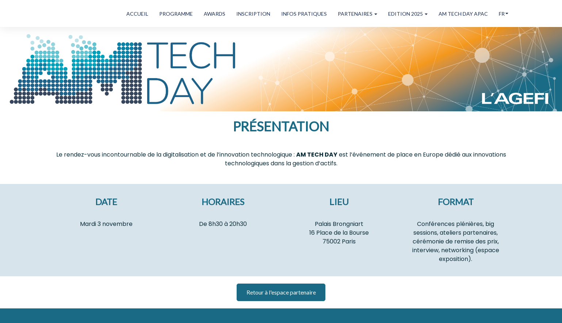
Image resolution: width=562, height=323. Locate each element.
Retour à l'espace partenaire (281, 292)
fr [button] (503, 14)
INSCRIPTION (253, 14)
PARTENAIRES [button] (357, 14)
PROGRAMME (176, 14)
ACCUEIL (137, 14)
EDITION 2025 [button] (408, 14)
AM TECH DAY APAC (463, 14)
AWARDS (214, 14)
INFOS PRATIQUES (304, 14)
